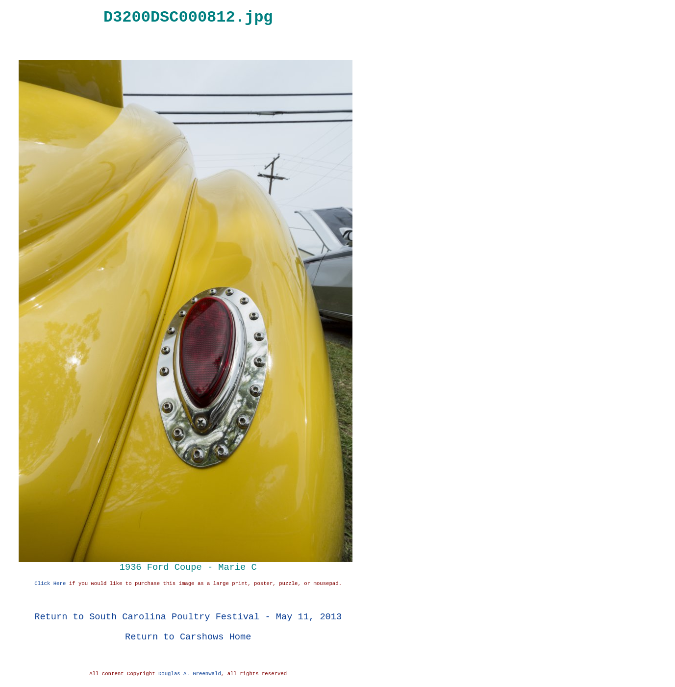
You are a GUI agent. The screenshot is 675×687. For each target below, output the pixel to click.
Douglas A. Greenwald (189, 673)
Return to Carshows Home (188, 637)
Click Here (50, 583)
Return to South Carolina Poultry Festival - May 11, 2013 (188, 617)
